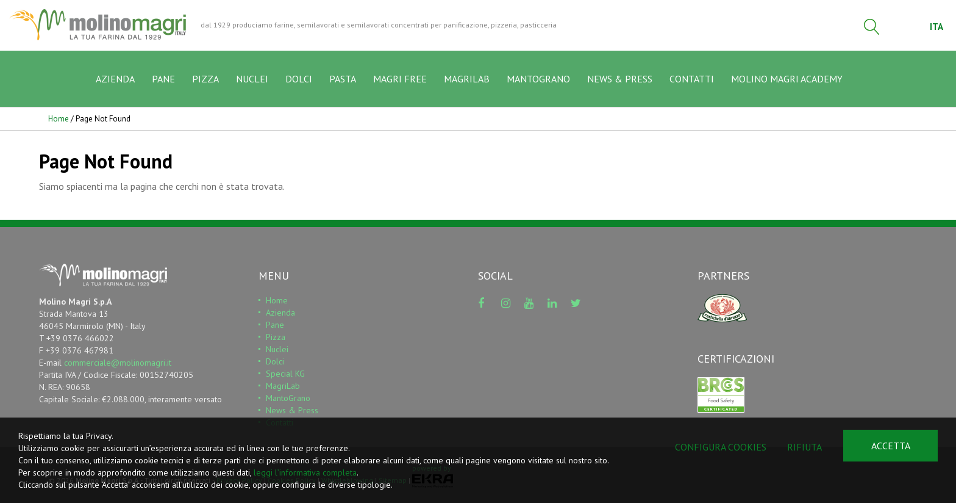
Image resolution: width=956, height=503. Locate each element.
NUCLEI (252, 79)
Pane (275, 324)
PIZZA (205, 79)
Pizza (275, 336)
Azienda (280, 312)
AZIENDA (115, 79)
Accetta (890, 446)
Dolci (275, 361)
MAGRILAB (467, 79)
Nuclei (277, 349)
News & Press (292, 410)
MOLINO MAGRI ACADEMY (787, 79)
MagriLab (283, 385)
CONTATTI (691, 79)
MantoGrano (288, 398)
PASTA (342, 79)
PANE (163, 79)
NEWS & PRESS (619, 79)
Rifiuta (804, 447)
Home (58, 119)
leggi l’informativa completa (305, 472)
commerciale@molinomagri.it (117, 362)
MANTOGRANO (538, 79)
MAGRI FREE (400, 79)
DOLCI (298, 79)
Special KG (285, 373)
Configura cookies (720, 447)
